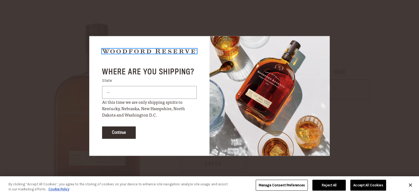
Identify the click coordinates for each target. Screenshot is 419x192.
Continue (119, 132)
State (107, 80)
